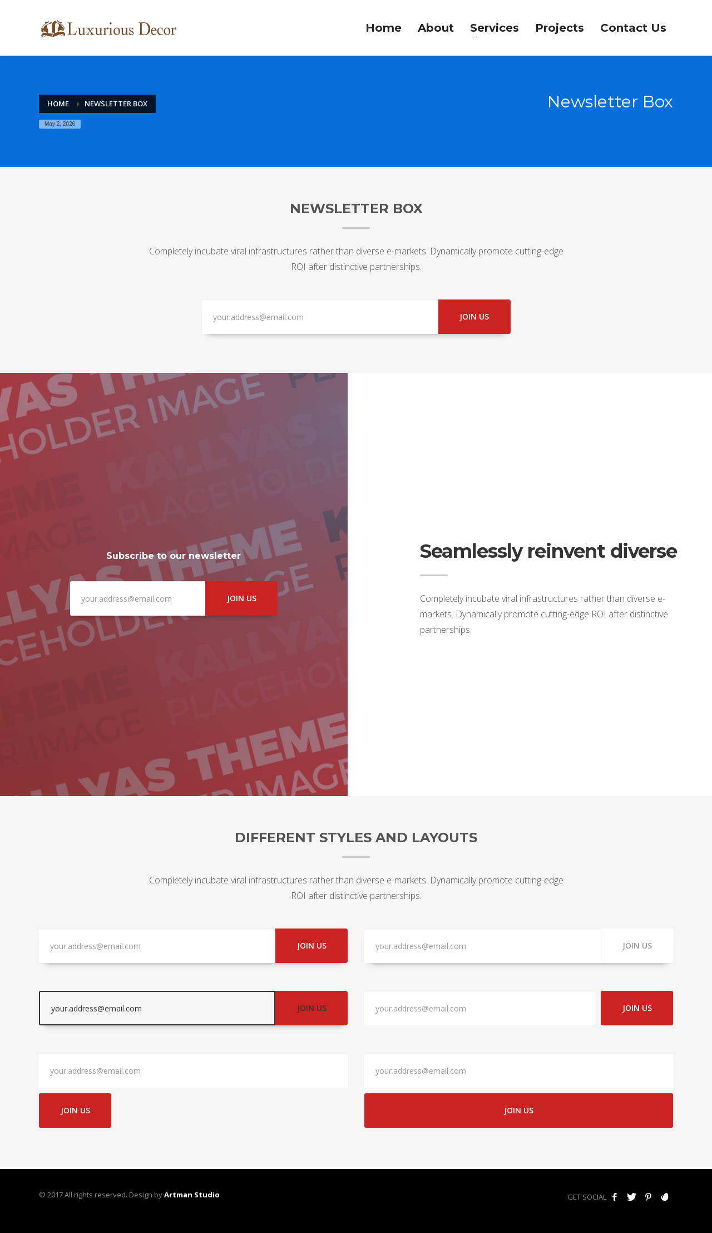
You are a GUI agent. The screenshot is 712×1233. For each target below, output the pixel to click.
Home (58, 104)
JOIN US (474, 316)
